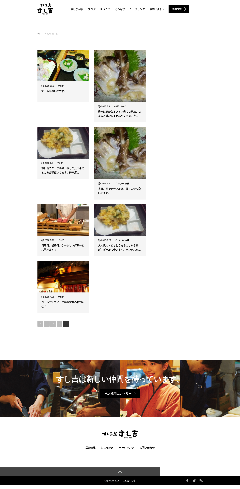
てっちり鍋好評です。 (54, 91)
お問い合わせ (157, 9)
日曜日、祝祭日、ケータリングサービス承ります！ (62, 247)
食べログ (105, 9)
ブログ (91, 9)
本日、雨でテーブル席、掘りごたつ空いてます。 (119, 190)
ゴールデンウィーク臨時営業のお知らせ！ (62, 304)
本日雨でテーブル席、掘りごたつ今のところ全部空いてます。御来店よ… (62, 170)
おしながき (77, 9)
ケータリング (137, 9)
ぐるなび (120, 9)
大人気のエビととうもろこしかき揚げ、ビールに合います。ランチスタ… (119, 247)
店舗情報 (90, 451)
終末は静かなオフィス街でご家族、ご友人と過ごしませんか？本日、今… (119, 113)
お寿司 (116, 106)
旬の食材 (125, 184)
